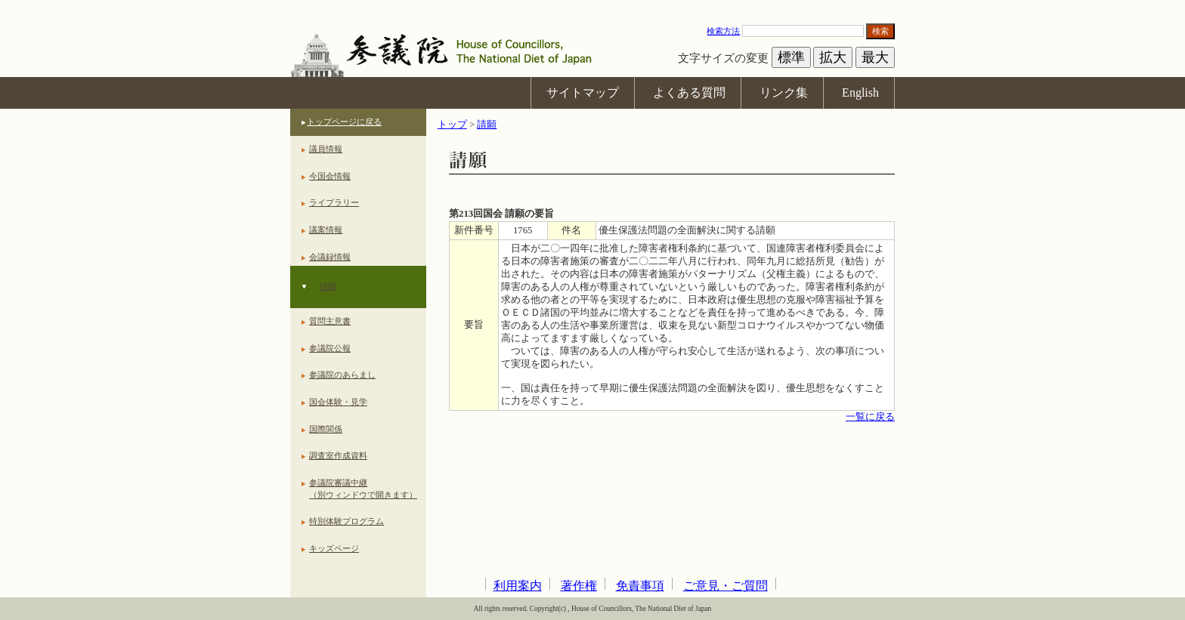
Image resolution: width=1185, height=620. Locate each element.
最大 (875, 57)
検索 (880, 30)
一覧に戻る (870, 417)
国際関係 (325, 428)
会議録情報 (330, 256)
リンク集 (784, 92)
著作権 (579, 585)
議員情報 (325, 148)
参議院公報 (330, 348)
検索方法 (723, 30)
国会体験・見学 (338, 401)
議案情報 (325, 229)
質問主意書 (330, 320)
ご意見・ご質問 (725, 585)
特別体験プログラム (346, 521)
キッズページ (334, 548)
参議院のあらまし (342, 374)
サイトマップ (582, 92)
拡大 (832, 57)
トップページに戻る (344, 121)
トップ (452, 124)
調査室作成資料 (338, 455)
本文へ (592, 7)
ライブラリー (334, 202)
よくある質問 (689, 92)
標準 (791, 57)
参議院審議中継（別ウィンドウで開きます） (363, 488)
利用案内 (517, 585)
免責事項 (640, 585)
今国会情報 (330, 175)
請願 (328, 286)
